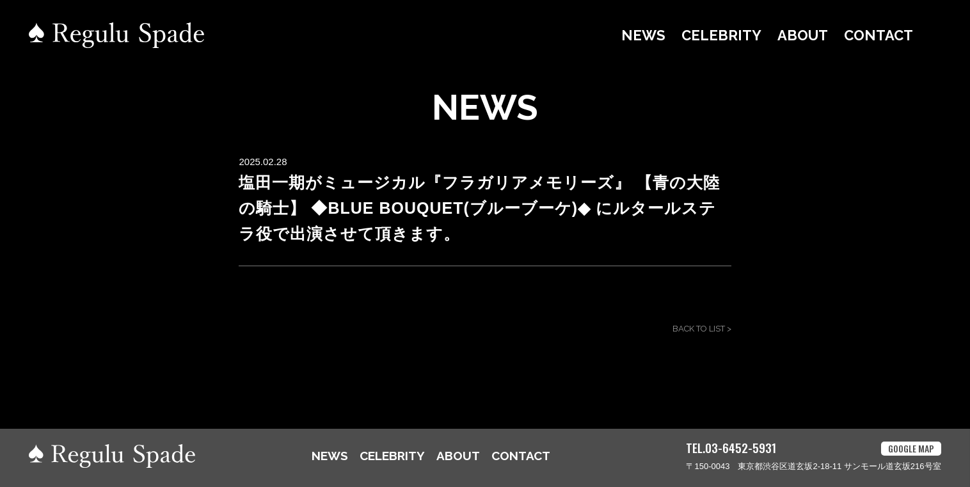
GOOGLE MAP (911, 448)
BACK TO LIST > (701, 328)
